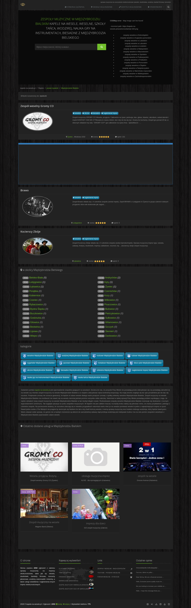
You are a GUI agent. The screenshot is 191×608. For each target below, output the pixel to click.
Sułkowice (110, 317)
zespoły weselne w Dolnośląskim (135, 35)
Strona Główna (75, 7)
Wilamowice (111, 322)
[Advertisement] (70, 57)
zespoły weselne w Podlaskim (135, 60)
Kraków (70, 577)
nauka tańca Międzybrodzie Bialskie (90, 377)
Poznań (71, 568)
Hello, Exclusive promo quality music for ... (150, 581)
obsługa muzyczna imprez (96, 476)
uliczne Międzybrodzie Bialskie (37, 370)
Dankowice (111, 335)
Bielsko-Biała (36, 277)
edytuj (66, 604)
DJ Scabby (63, 568)
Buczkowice (36, 313)
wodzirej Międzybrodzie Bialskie (72, 355)
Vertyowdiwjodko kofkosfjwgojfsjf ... (147, 568)
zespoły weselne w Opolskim (136, 54)
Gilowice (34, 322)
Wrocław (84, 589)
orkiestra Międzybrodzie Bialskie (107, 370)
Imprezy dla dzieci (95, 523)
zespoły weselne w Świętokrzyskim (135, 68)
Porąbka (33, 291)
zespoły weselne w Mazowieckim (135, 52)
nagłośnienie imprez (109, 113)
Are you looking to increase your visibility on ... (151, 586)
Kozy (107, 295)
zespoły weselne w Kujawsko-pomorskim (135, 38)
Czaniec (33, 300)
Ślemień (109, 331)
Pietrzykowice (112, 313)
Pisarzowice (110, 304)
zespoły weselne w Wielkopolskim (136, 74)
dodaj (59, 604)
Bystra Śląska (37, 309)
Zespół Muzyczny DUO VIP (69, 589)
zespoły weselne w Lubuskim (136, 43)
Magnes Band (40, 527)
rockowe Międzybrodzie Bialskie (107, 355)
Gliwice (49, 527)
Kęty (106, 282)
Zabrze (104, 528)
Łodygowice (77, 223)
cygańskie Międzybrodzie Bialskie (38, 363)
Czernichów (110, 291)
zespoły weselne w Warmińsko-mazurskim (136, 71)
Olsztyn (67, 572)
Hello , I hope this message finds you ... (149, 591)
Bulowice (110, 309)
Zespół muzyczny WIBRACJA (70, 585)
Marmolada (63, 581)
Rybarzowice (36, 304)
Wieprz (33, 335)
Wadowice (73, 581)
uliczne (86, 113)
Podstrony (156, 7)
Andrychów (111, 277)
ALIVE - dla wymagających (91, 480)
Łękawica (77, 261)
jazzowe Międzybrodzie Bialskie (74, 363)
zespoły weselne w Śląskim (135, 65)
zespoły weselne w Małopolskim (136, 49)
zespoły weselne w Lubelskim (135, 41)
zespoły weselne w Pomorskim (135, 63)
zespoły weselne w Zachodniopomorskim (135, 76)
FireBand (62, 577)
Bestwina (35, 326)
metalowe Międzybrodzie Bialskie (109, 363)
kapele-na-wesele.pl (28, 88)
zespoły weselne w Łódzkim (135, 46)
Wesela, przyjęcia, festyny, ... (44, 476)
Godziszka (35, 317)
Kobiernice (35, 295)
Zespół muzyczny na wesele (44, 522)
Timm (61, 572)
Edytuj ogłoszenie (131, 7)
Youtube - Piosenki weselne (109, 572)
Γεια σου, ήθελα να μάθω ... (145, 572)
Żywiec (70, 137)
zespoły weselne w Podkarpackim (135, 57)
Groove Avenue (143, 480)
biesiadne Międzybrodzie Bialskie (72, 370)
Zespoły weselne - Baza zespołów (111, 568)
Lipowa (34, 331)
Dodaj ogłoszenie (102, 7)
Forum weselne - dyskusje (108, 577)
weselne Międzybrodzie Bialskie (37, 355)
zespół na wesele (147, 476)
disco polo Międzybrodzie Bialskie (145, 363)
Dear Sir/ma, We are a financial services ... (150, 577)
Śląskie (41, 88)
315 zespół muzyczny (92, 528)
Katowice (106, 480)
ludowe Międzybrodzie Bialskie (142, 355)
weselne (77, 113)
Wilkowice (109, 300)
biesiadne (95, 113)
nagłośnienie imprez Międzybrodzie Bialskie (147, 370)
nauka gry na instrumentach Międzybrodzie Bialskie (45, 377)
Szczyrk (109, 326)
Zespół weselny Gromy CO (40, 480)
